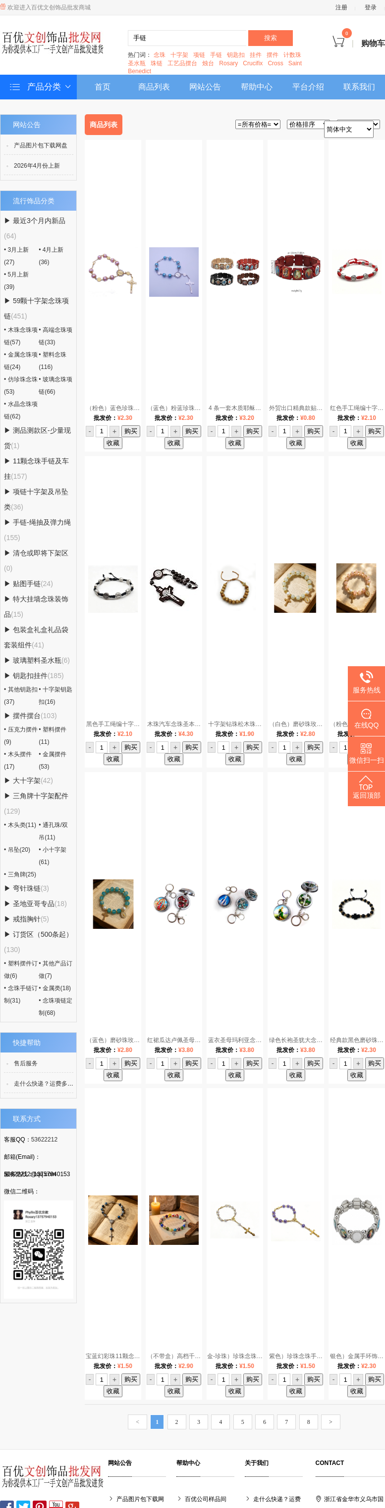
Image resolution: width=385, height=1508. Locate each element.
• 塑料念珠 (52, 360)
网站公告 (205, 87)
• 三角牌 (20, 874)
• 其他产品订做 (55, 969)
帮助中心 (257, 87)
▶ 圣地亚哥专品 (35, 904)
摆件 (272, 54)
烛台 (208, 63)
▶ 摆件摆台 (30, 716)
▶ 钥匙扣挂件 (34, 676)
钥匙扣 (236, 54)
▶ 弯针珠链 (26, 888)
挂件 (256, 54)
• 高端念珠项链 (55, 336)
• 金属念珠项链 (21, 360)
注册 (341, 7)
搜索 (270, 38)
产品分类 (41, 87)
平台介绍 (308, 87)
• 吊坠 (17, 849)
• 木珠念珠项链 (21, 336)
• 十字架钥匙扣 (55, 695)
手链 (216, 54)
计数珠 (292, 54)
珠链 (157, 63)
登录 (371, 7)
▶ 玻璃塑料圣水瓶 (37, 660)
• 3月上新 (16, 256)
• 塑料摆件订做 (21, 969)
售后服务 (26, 1063)
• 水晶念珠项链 (21, 410)
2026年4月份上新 (37, 165)
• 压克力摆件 (21, 735)
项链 (199, 54)
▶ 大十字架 (28, 780)
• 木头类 (20, 825)
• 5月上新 (16, 280)
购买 (130, 431)
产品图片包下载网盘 (40, 145)
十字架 (179, 54)
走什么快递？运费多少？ (46, 1083)
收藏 (113, 443)
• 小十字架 (52, 856)
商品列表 (154, 87)
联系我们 (359, 87)
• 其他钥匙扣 (21, 695)
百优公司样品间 (205, 1499)
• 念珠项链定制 (55, 1006)
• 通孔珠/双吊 (53, 831)
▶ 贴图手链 (28, 584)
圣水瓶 (137, 63)
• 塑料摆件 (52, 735)
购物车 (358, 43)
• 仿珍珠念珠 (21, 385)
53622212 (44, 1139)
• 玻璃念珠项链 (55, 385)
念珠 (159, 54)
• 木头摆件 (18, 760)
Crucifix (253, 63)
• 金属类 (55, 988)
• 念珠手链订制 (21, 994)
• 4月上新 (51, 256)
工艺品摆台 (182, 63)
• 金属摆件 (52, 760)
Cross (275, 63)
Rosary (228, 63)
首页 (102, 87)
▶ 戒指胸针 (26, 919)
